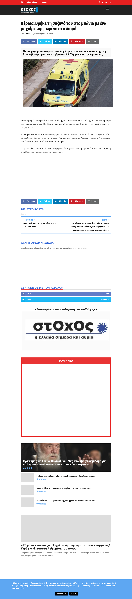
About (44, 2)
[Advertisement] (66, 176)
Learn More (61, 594)
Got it (73, 594)
